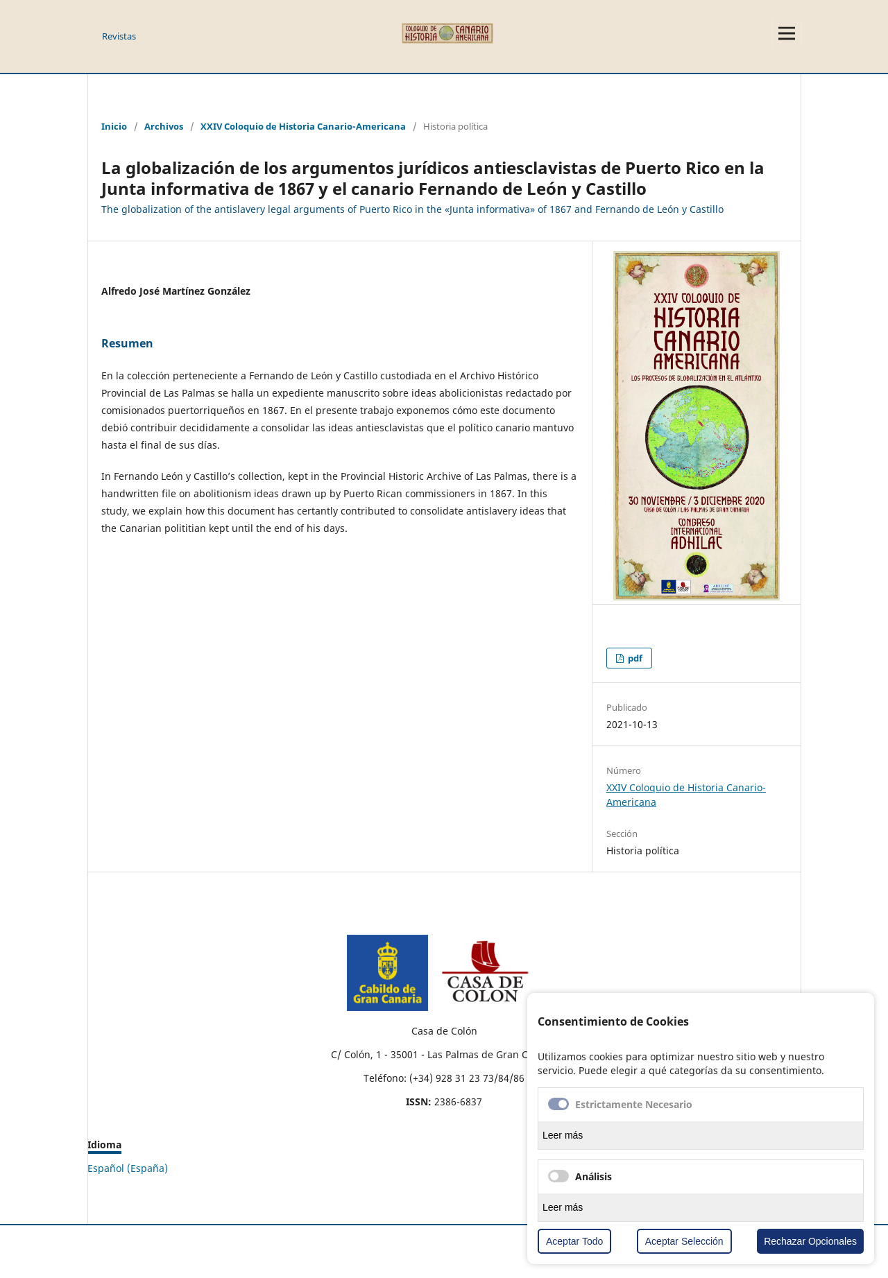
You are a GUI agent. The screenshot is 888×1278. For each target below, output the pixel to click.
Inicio (114, 126)
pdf (634, 658)
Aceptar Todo (574, 1241)
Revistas (119, 36)
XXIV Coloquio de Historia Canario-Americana (303, 126)
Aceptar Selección (684, 1241)
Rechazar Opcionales (810, 1241)
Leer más (563, 1135)
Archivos (163, 126)
